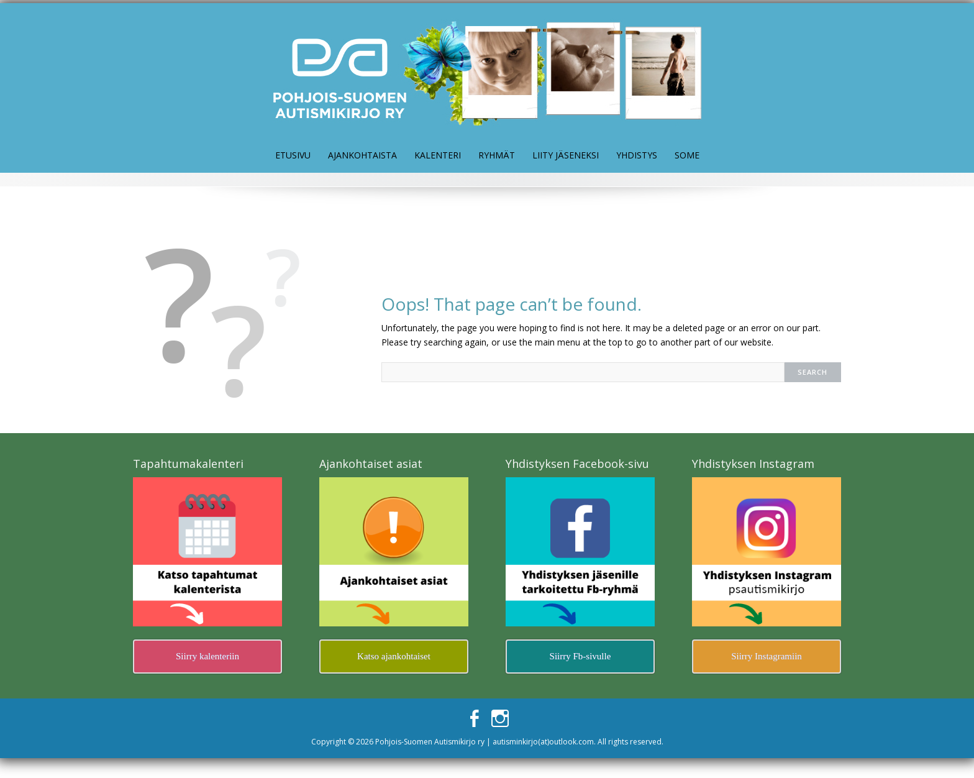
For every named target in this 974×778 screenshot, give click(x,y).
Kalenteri (437, 155)
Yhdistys (636, 155)
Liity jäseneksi (565, 155)
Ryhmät (496, 155)
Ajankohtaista (362, 155)
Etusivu (293, 155)
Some (687, 155)
